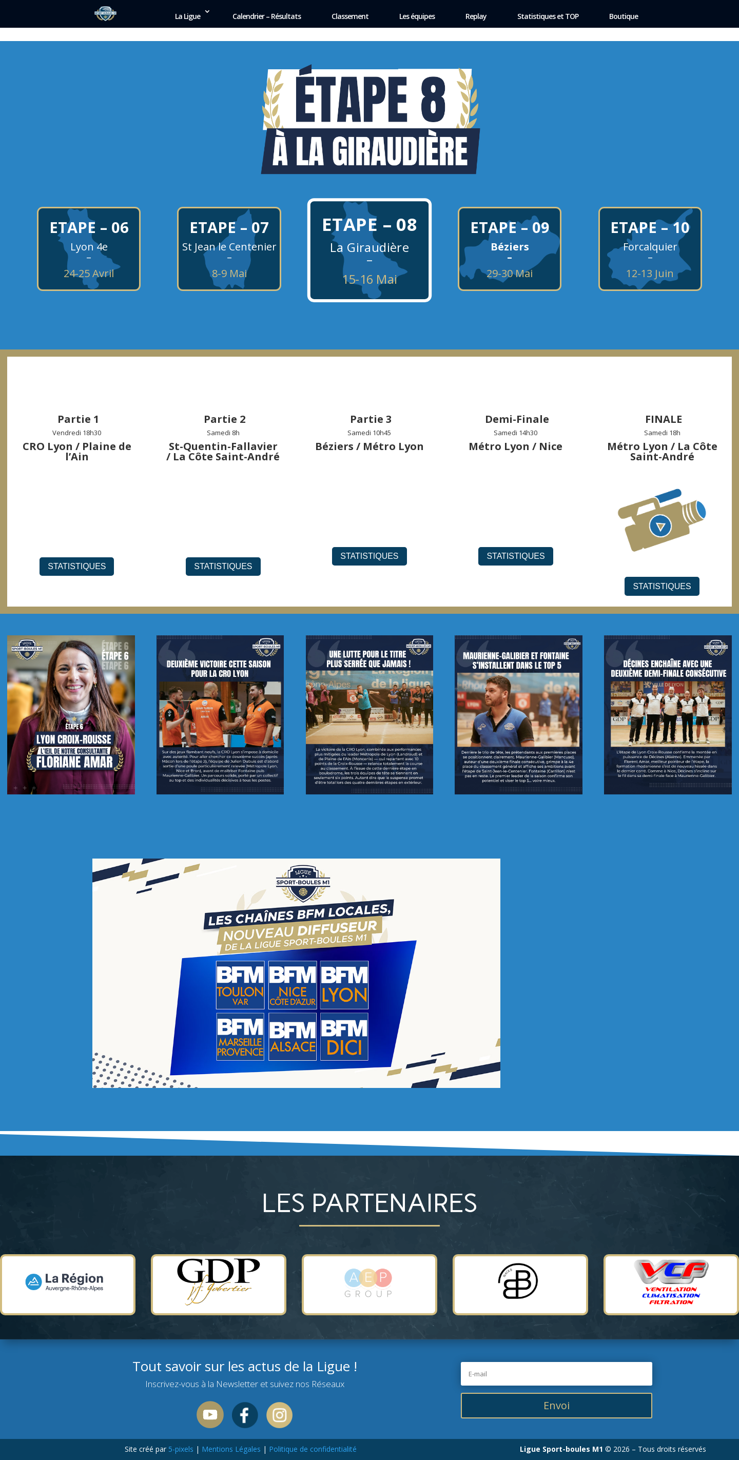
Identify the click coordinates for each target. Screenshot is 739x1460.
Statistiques (77, 566)
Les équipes (417, 16)
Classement (350, 16)
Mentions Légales (231, 1449)
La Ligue (187, 16)
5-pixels (180, 1449)
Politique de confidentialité (312, 1449)
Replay (476, 16)
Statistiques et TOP (547, 16)
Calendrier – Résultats (266, 16)
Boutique (623, 16)
